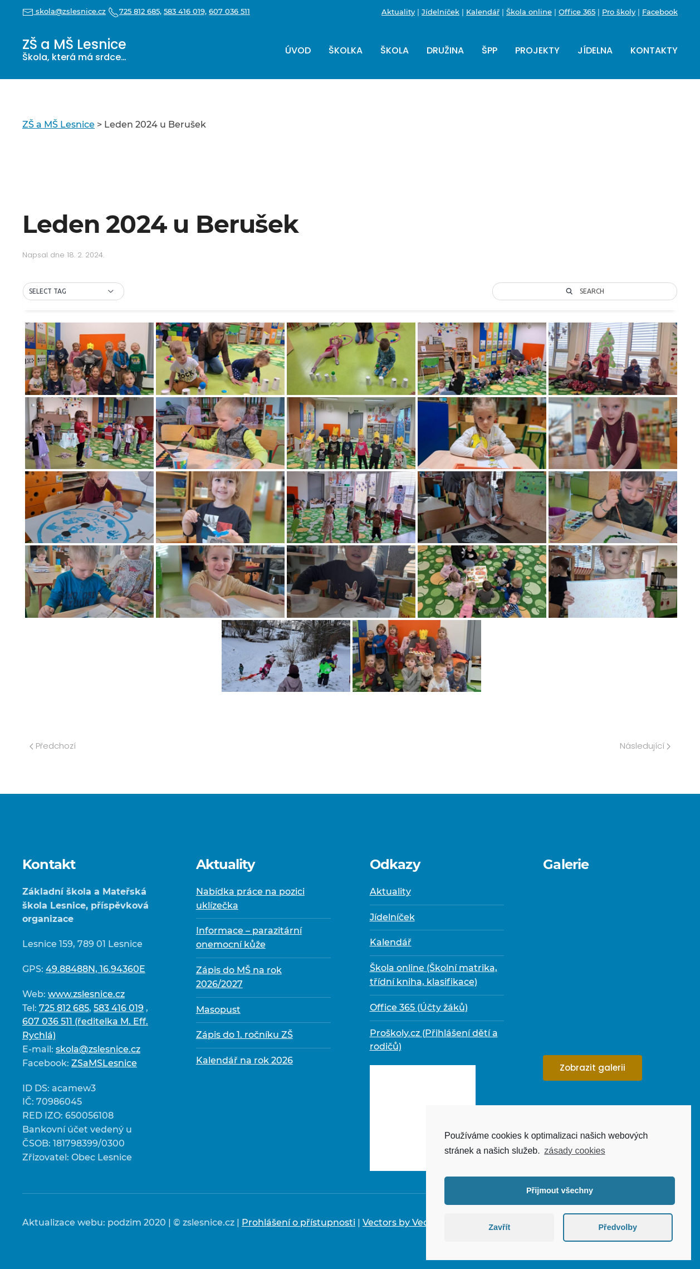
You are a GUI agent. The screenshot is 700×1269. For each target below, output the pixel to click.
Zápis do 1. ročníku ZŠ (244, 1034)
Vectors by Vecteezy (408, 1222)
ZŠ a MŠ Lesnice (74, 49)
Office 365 (577, 11)
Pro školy (618, 11)
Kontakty (654, 50)
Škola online (529, 11)
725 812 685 (64, 1008)
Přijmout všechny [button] (559, 1190)
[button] (73, 291)
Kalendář (483, 11)
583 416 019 (119, 1008)
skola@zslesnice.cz (64, 11)
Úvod (298, 50)
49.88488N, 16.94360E (95, 969)
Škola (394, 50)
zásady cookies (574, 1150)
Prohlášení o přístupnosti (298, 1222)
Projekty (537, 50)
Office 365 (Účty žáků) (419, 1007)
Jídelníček (440, 11)
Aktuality (398, 11)
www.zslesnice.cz (86, 994)
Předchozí (53, 745)
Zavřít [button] (499, 1227)
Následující (645, 745)
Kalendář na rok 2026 (244, 1060)
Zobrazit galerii (592, 1067)
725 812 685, (134, 11)
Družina (445, 50)
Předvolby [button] (617, 1227)
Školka (346, 50)
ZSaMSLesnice (104, 1063)
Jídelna (595, 50)
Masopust (218, 1009)
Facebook (660, 11)
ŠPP (489, 50)
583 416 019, (185, 11)
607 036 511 (229, 11)
